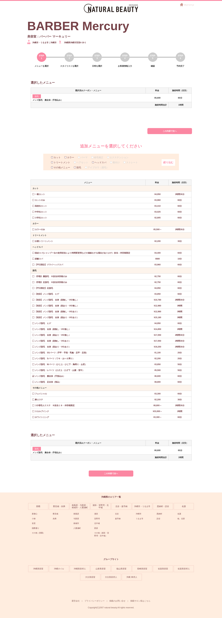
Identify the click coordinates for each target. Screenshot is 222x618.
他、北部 (181, 519)
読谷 (158, 519)
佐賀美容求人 (184, 569)
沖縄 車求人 (131, 577)
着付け (116, 162)
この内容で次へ (170, 131)
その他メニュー (62, 167)
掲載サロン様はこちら (140, 601)
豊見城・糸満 (59, 506)
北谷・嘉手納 (121, 506)
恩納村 (159, 514)
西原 (96, 528)
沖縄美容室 (38, 569)
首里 (34, 523)
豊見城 (55, 514)
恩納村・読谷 (163, 506)
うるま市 (139, 519)
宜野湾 (97, 519)
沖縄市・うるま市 (142, 506)
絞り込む (168, 162)
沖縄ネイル (59, 569)
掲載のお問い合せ (117, 601)
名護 (184, 506)
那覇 (38, 506)
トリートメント (62, 162)
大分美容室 (90, 577)
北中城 (97, 523)
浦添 (96, 514)
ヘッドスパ (100, 162)
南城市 (76, 523)
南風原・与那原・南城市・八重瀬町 (80, 506)
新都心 (34, 514)
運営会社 (76, 601)
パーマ (84, 157)
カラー (70, 157)
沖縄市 (138, 514)
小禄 (34, 519)
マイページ (189, 5)
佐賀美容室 (163, 569)
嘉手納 (118, 519)
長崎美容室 (142, 569)
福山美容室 (121, 569)
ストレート (132, 162)
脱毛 (78, 167)
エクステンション (119, 157)
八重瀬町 (77, 528)
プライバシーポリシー (95, 601)
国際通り (35, 528)
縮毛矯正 (98, 157)
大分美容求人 (111, 577)
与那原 (76, 519)
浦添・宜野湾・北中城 (101, 506)
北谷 (117, 514)
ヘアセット (82, 162)
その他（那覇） (38, 533)
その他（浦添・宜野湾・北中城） (101, 534)
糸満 (54, 519)
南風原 (76, 514)
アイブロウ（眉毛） (98, 167)
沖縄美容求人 (80, 569)
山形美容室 (101, 569)
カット (57, 157)
